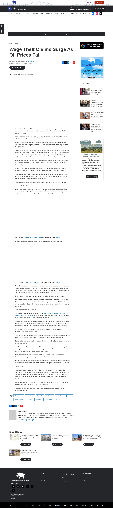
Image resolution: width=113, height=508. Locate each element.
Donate (101, 4)
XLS (29, 240)
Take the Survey (91, 179)
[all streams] (99, 11)
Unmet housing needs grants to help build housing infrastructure (97, 107)
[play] (10, 11)
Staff (63, 480)
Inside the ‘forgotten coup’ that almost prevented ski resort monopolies (60, 439)
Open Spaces (13, 46)
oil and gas (30, 398)
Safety (87, 16)
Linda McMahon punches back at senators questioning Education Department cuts (97, 130)
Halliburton (49, 398)
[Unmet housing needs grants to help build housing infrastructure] (85, 105)
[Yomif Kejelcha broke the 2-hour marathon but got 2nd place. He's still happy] (85, 94)
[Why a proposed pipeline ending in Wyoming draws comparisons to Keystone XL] (14, 440)
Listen (10, 16)
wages (70, 398)
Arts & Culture (38, 16)
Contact (43, 479)
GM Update (2, 29)
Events (72, 16)
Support (64, 16)
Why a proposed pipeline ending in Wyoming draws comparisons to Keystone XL (29, 439)
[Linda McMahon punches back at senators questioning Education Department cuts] (85, 129)
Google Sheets (37, 240)
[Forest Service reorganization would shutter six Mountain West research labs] (14, 455)
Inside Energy (19, 402)
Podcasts (19, 16)
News (27, 16)
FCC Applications (87, 476)
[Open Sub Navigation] (13, 16)
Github (58, 240)
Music (48, 16)
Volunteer (89, 4)
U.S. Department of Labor (53, 402)
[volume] (14, 11)
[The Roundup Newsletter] (92, 70)
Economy (93, 103)
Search (81, 16)
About (56, 16)
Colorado (39, 398)
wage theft (39, 402)
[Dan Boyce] (12, 417)
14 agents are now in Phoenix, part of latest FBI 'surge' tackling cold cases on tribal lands (92, 439)
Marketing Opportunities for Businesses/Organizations (68, 476)
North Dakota (60, 398)
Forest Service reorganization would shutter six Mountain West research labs (29, 454)
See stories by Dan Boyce (26, 422)
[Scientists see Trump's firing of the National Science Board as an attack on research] (85, 118)
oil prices (29, 402)
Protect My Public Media (89, 479)
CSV (25, 240)
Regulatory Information (67, 483)
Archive (84, 483)
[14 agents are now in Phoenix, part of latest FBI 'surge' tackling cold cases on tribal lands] (77, 440)
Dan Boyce (30, 64)
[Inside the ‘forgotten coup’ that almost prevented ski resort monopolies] (46, 440)
